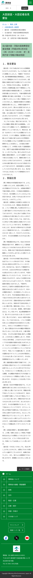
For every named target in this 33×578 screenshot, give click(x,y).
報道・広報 (13, 24)
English (24, 8)
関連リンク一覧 (15, 530)
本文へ (7, 8)
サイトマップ (14, 525)
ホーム (4, 24)
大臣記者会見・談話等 (12, 27)
